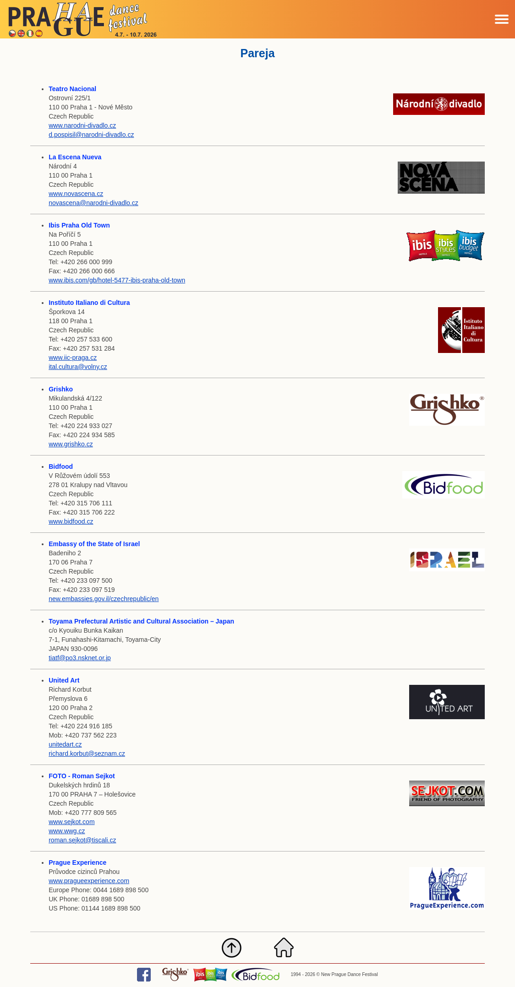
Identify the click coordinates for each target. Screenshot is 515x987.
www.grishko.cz (71, 444)
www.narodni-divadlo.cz (82, 125)
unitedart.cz (65, 744)
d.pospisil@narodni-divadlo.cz (91, 134)
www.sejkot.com (71, 821)
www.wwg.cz (67, 831)
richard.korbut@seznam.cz (87, 753)
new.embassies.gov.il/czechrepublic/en (104, 598)
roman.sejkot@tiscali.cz (82, 840)
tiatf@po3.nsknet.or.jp (80, 658)
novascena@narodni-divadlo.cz (93, 202)
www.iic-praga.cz (73, 357)
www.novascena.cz (76, 193)
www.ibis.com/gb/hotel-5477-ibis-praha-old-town (117, 280)
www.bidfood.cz (71, 521)
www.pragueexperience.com (89, 880)
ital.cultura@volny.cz (78, 366)
